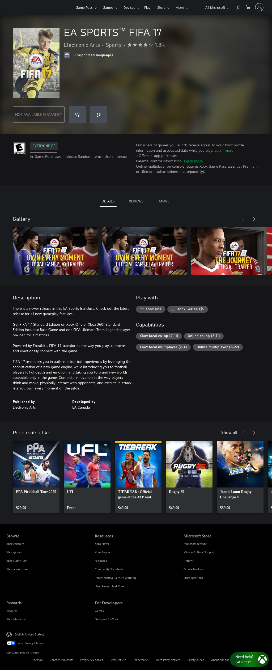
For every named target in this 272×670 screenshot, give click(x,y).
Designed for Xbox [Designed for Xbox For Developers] (106, 619)
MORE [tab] (164, 200)
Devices (129, 7)
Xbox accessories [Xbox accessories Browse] (17, 569)
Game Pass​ (84, 7)
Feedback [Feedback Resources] (101, 560)
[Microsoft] (24, 7)
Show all (229, 432)
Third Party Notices (168, 659)
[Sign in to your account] (259, 7)
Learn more (224, 150)
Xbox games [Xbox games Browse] (14, 552)
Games (108, 7)
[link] (36, 477)
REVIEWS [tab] (136, 200)
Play (147, 7)
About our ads (220, 659)
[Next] (254, 219)
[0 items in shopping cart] (248, 7)
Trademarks (140, 659)
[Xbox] (60, 7)
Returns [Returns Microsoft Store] (189, 560)
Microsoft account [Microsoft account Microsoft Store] (195, 543)
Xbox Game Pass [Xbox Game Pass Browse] (17, 560)
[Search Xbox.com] (238, 7)
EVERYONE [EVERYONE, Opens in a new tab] (44, 146)
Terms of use (118, 659)
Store (161, 7)
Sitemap (37, 659)
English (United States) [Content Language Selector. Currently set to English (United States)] (29, 634)
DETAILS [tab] (107, 200)
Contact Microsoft (61, 659)
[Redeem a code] (98, 114)
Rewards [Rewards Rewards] (12, 610)
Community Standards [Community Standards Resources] (109, 569)
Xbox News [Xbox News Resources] (102, 543)
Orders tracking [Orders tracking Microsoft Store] (193, 569)
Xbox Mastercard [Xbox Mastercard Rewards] (17, 619)
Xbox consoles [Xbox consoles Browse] (15, 543)
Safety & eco (196, 659)
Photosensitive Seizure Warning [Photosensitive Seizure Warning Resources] (115, 577)
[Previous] (243, 219)
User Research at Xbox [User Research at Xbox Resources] (109, 586)
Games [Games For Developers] (99, 610)
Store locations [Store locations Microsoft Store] (193, 577)
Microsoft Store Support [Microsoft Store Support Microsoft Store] (199, 552)
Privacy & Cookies (91, 659)
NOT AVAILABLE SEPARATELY (38, 114)
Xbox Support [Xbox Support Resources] (103, 552)
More (180, 7)
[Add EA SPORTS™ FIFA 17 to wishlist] (77, 114)
